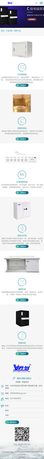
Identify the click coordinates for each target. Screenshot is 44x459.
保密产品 (17, 31)
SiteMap (22, 456)
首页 (2, 31)
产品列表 (9, 31)
